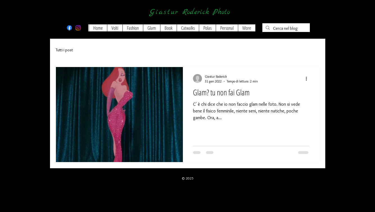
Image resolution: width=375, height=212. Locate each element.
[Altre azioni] (308, 78)
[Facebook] (69, 27)
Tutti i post (64, 49)
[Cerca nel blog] (285, 28)
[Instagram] (78, 27)
